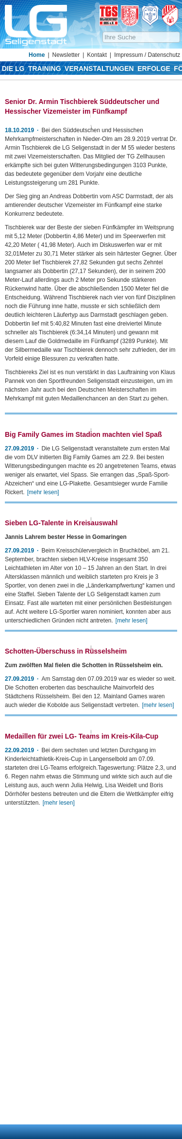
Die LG (13, 68)
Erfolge (153, 68)
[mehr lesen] (43, 607)
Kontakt (97, 55)
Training (44, 68)
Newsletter (66, 55)
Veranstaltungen (99, 68)
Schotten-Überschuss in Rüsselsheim (66, 882)
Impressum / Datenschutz (147, 55)
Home (37, 55)
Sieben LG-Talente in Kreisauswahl (61, 696)
